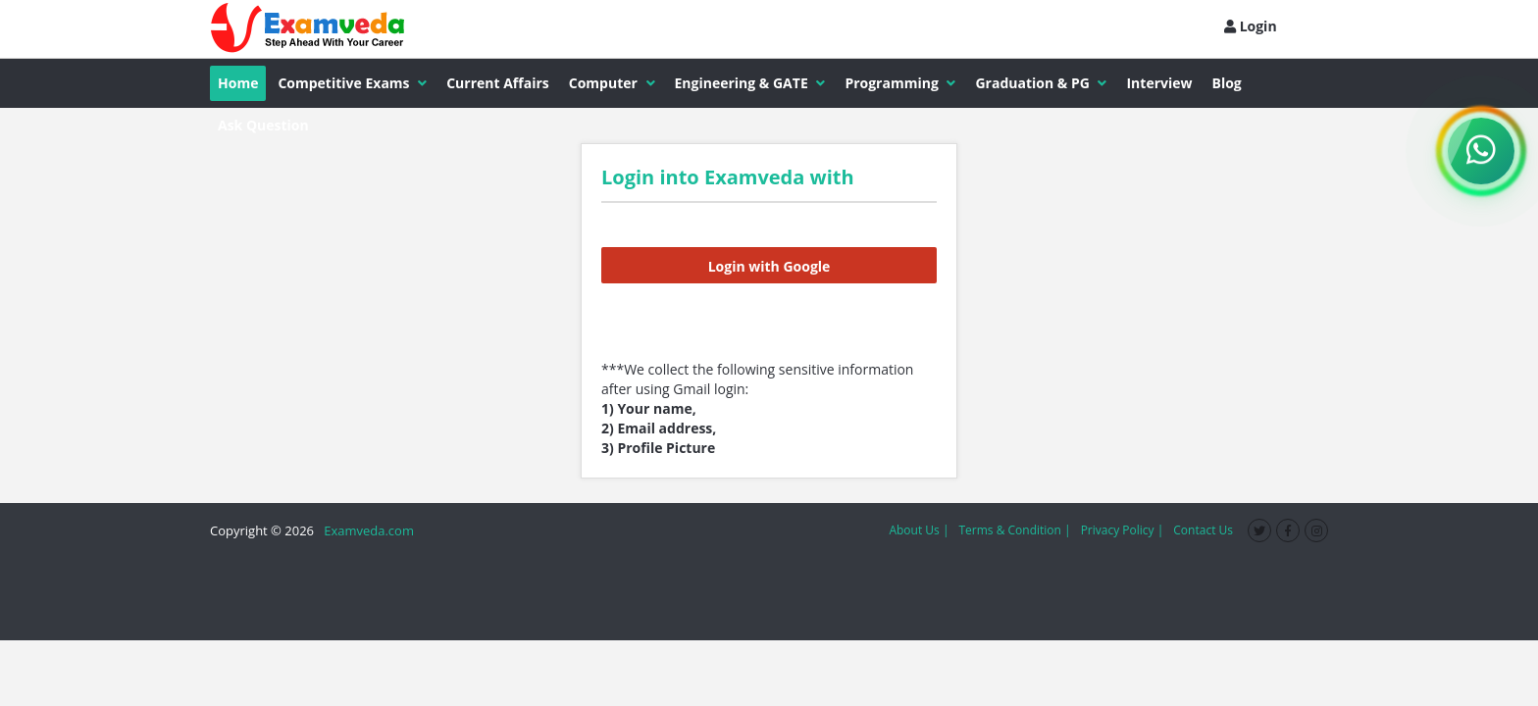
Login (1250, 26)
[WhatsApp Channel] (1481, 151)
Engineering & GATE (750, 83)
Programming (900, 83)
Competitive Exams (352, 83)
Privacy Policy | (1122, 530)
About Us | (918, 530)
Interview (1159, 83)
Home (238, 83)
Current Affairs (497, 83)
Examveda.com (365, 530)
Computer (612, 83)
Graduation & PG (1040, 83)
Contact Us (1203, 530)
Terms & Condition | (1014, 530)
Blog (1227, 83)
